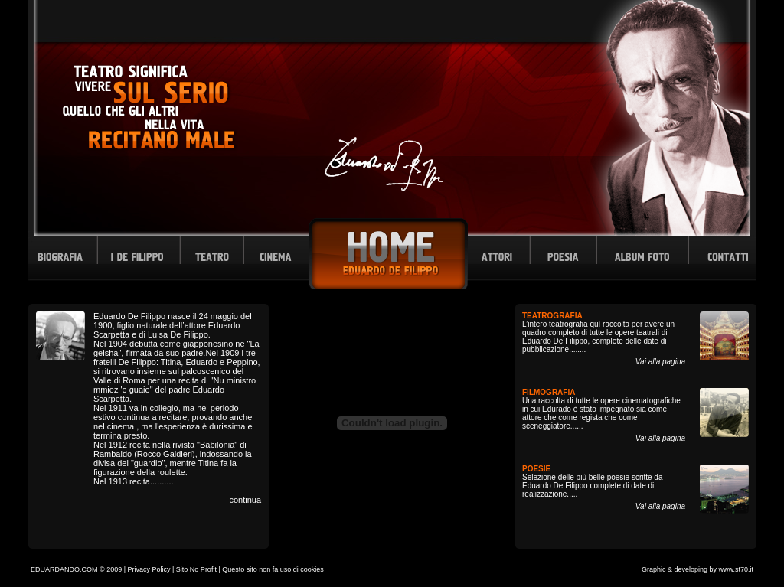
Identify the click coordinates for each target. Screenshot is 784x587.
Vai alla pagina (660, 361)
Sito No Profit (196, 569)
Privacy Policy (149, 569)
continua (245, 499)
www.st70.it (735, 569)
